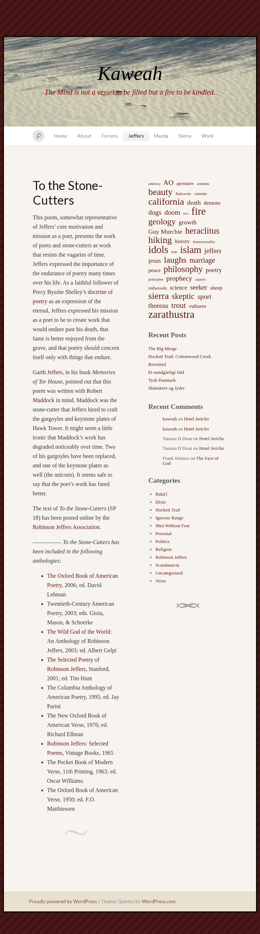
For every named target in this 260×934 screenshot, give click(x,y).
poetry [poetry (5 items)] (214, 269)
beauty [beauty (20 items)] (160, 192)
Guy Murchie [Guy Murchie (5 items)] (165, 231)
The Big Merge (162, 348)
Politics (162, 541)
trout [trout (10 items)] (178, 305)
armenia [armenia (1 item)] (203, 184)
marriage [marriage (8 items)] (202, 260)
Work (207, 136)
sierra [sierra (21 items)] (158, 296)
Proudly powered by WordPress (63, 901)
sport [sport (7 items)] (205, 296)
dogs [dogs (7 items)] (155, 212)
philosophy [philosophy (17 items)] (183, 269)
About (84, 136)
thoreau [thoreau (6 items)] (158, 305)
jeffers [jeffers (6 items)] (212, 250)
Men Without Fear (172, 525)
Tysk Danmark (162, 380)
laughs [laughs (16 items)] (175, 260)
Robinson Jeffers (171, 557)
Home (60, 136)
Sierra (184, 136)
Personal (163, 533)
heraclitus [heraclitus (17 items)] (202, 231)
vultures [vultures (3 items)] (197, 306)
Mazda (161, 136)
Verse (160, 580)
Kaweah (130, 73)
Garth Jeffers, (48, 372)
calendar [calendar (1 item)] (200, 194)
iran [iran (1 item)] (174, 252)
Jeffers (136, 136)
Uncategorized (169, 573)
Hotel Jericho (196, 418)
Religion (163, 549)
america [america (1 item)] (154, 184)
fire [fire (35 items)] (198, 211)
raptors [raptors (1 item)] (200, 279)
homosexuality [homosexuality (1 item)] (204, 242)
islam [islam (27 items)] (190, 250)
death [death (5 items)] (194, 202)
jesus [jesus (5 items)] (154, 260)
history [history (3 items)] (182, 241)
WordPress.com (159, 901)
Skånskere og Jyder (166, 388)
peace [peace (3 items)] (154, 270)
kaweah (170, 418)
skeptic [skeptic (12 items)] (183, 296)
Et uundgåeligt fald (166, 372)
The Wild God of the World (78, 632)
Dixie (160, 502)
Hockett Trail (167, 510)
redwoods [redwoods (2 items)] (157, 288)
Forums (110, 136)
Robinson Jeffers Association (66, 527)
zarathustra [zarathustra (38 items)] (171, 314)
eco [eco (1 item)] (186, 213)
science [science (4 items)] (178, 287)
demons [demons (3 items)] (212, 203)
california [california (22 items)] (166, 202)
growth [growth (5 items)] (188, 222)
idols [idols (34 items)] (158, 250)
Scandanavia (167, 565)
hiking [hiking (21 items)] (160, 240)
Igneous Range (169, 517)
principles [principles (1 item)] (155, 279)
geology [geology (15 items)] (162, 221)
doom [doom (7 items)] (172, 212)
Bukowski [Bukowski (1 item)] (183, 194)
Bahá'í (161, 494)
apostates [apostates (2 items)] (185, 183)
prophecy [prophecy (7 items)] (179, 278)
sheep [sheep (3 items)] (216, 288)
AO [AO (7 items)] (168, 182)
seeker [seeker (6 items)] (198, 287)
